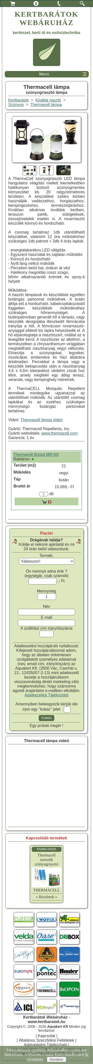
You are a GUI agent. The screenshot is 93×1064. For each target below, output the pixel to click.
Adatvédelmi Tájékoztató (45, 1045)
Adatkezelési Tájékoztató (47, 695)
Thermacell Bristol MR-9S (36, 454)
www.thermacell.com (59, 433)
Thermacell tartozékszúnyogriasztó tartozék (47, 862)
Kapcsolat (46, 1036)
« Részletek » (46, 897)
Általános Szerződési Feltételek (46, 1040)
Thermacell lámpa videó (41, 420)
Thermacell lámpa (46, 105)
